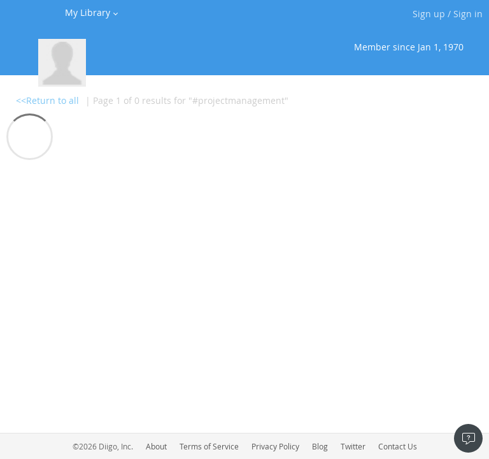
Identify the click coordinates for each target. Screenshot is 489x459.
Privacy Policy (275, 446)
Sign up (429, 14)
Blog (320, 446)
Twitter (353, 446)
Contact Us (397, 446)
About (156, 446)
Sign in (468, 14)
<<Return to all (47, 100)
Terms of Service (209, 446)
